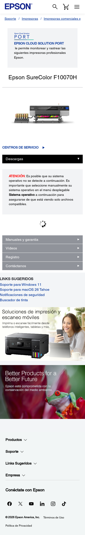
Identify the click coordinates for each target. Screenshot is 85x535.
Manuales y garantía (22, 239)
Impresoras (30, 18)
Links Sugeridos (21, 463)
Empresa (15, 475)
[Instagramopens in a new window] (53, 504)
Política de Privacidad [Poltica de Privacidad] (18, 525)
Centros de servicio (20, 147)
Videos (11, 248)
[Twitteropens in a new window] (20, 504)
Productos (16, 439)
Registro (12, 257)
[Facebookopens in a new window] (9, 504)
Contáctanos (16, 266)
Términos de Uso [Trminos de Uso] (53, 517)
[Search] (55, 6)
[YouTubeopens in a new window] (31, 504)
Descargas (14, 159)
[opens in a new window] (64, 504)
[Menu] (76, 6)
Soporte (10, 18)
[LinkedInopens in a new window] (42, 504)
